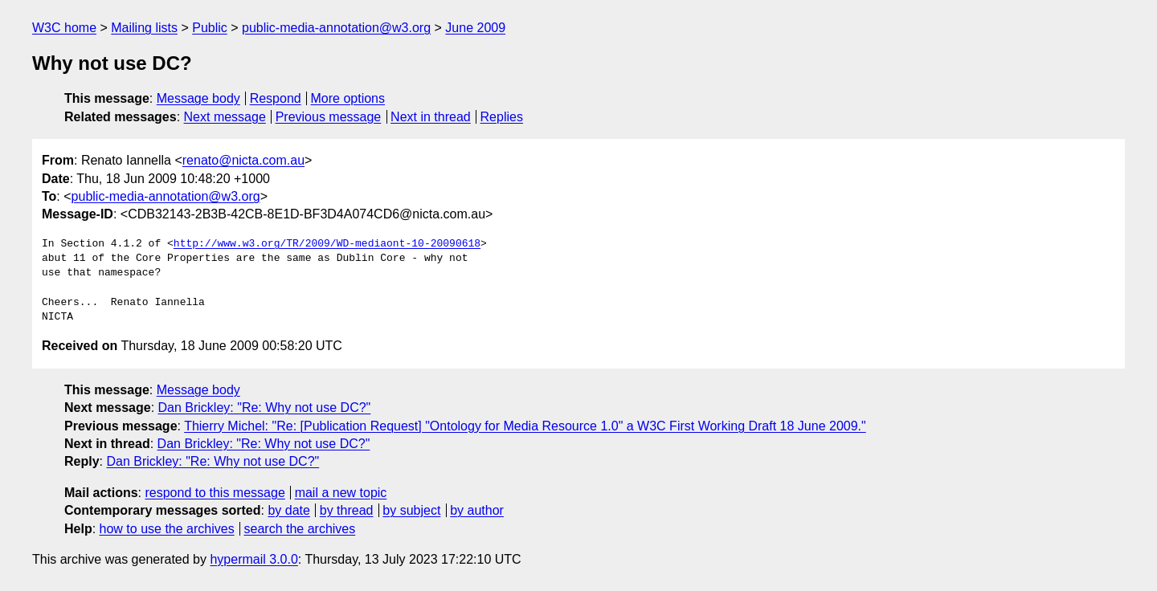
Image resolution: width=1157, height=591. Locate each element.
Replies (501, 117)
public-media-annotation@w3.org (336, 28)
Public (209, 28)
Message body (198, 98)
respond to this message (214, 492)
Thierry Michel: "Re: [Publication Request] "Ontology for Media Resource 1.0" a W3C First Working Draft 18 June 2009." (525, 426)
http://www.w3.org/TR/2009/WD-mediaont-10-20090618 (327, 244)
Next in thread (430, 117)
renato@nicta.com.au (243, 160)
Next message (225, 117)
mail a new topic (341, 492)
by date (288, 510)
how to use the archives (167, 529)
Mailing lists (144, 28)
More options (348, 98)
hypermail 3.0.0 (253, 559)
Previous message (329, 117)
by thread (347, 510)
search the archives (300, 529)
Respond (275, 98)
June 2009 (475, 28)
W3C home (64, 28)
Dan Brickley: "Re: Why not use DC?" (264, 407)
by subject (411, 510)
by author (477, 510)
